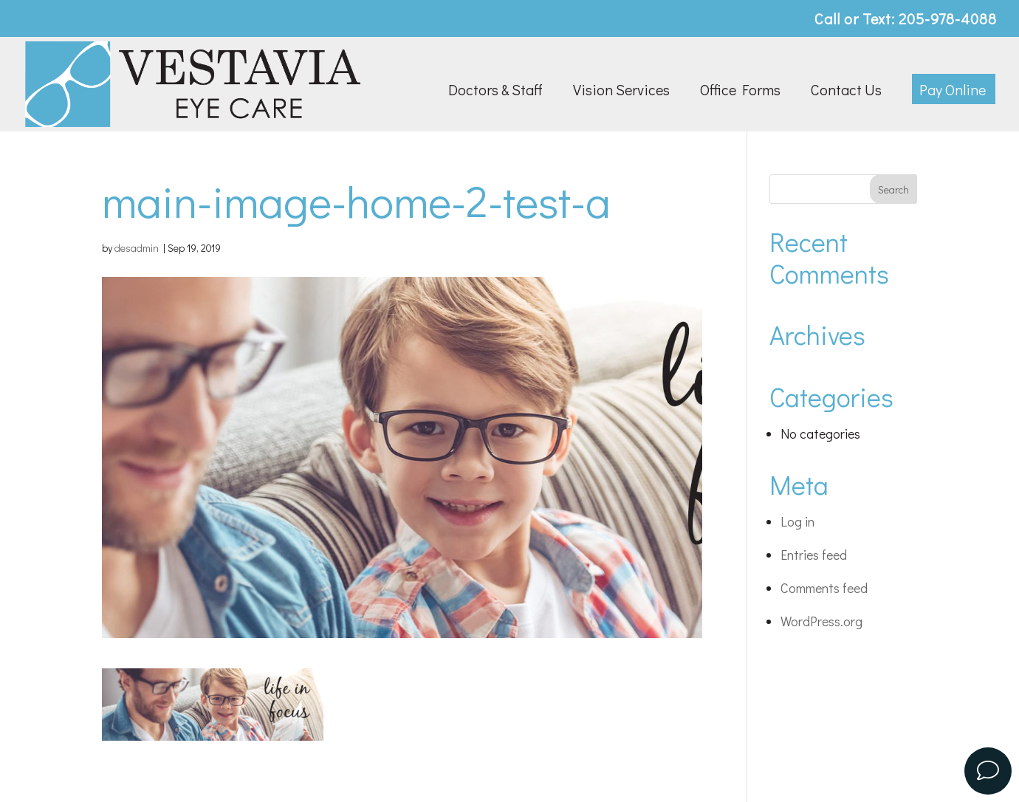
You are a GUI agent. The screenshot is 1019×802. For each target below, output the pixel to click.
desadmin (136, 248)
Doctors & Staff (495, 91)
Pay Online (952, 91)
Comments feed (824, 588)
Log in (797, 521)
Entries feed (813, 554)
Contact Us (846, 91)
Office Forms (740, 91)
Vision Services (621, 91)
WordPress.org (821, 621)
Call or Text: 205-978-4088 (905, 19)
